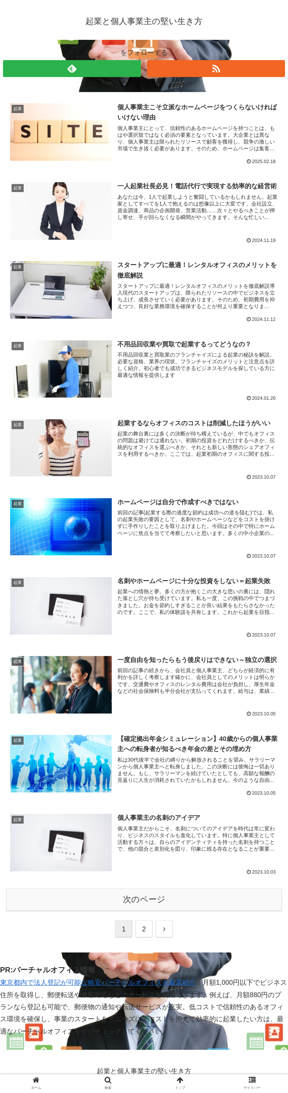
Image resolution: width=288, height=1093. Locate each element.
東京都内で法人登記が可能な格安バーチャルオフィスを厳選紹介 (98, 982)
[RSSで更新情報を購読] (216, 68)
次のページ (144, 899)
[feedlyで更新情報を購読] (72, 68)
